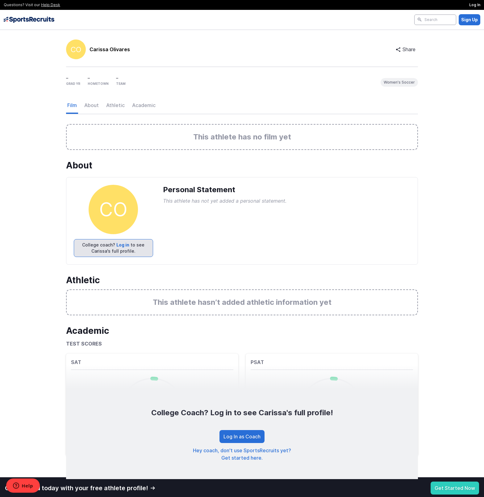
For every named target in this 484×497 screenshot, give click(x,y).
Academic (144, 105)
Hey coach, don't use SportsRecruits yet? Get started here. (242, 454)
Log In (474, 4)
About (91, 105)
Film (72, 105)
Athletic (115, 105)
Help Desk (50, 4)
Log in (122, 244)
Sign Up (469, 19)
